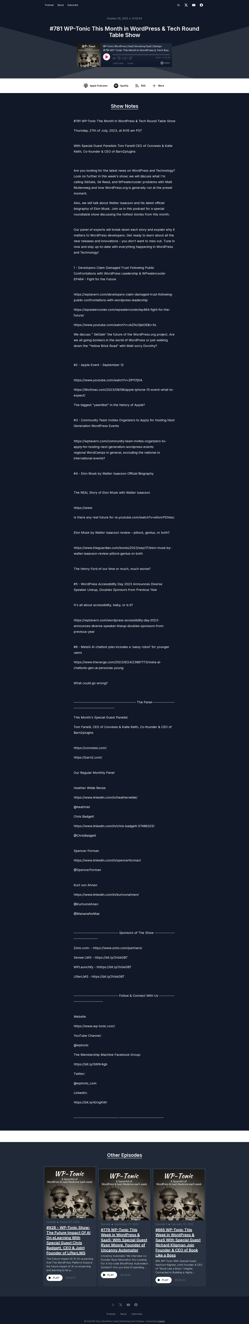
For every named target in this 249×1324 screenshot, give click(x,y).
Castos (161, 1317)
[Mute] (114, 58)
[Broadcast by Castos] (165, 63)
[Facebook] (201, 5)
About (60, 5)
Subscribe (72, 5)
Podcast (49, 5)
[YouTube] (194, 5)
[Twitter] (186, 5)
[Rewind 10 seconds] (119, 58)
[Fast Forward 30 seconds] (130, 58)
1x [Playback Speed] (125, 58)
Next (192, 1136)
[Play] (106, 56)
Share (130, 63)
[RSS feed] (178, 5)
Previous (59, 1136)
